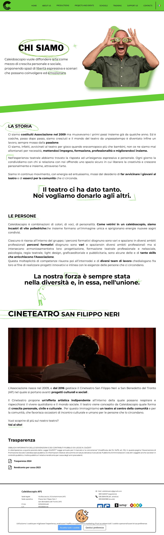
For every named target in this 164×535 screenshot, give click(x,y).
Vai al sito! (15, 424)
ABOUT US (46, 5)
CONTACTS (147, 5)
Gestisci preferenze (95, 527)
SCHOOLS (104, 5)
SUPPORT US (132, 5)
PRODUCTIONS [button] (63, 5)
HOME (34, 5)
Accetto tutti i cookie (69, 527)
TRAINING (117, 5)
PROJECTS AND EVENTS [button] (84, 5)
